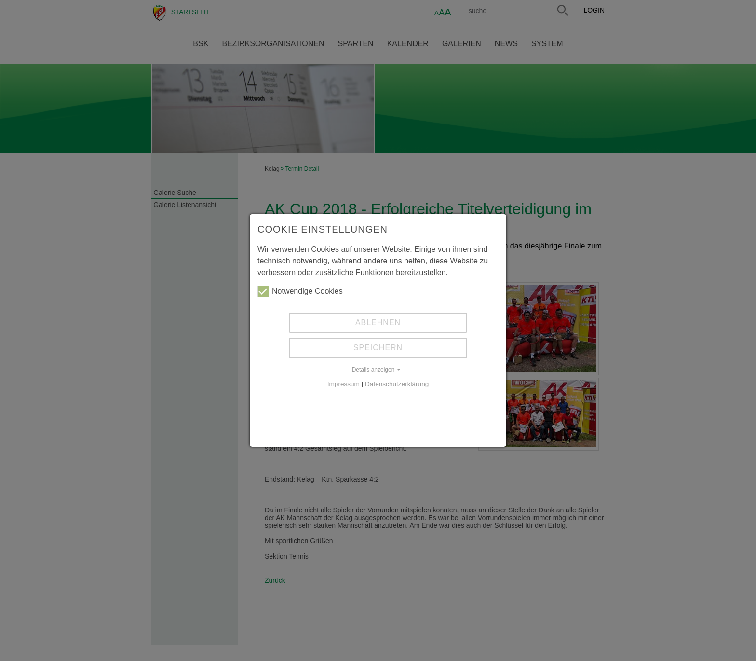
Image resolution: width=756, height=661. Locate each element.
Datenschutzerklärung (397, 383)
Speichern (378, 348)
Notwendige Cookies (300, 291)
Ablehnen (378, 322)
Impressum (343, 383)
